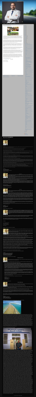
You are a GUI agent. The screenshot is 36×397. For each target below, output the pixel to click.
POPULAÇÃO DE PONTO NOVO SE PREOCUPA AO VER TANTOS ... (28, 66)
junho (25, 40)
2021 (25, 29)
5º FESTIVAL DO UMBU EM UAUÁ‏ (28, 107)
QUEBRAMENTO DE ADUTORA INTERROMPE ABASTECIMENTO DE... (28, 61)
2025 (25, 26)
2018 (25, 31)
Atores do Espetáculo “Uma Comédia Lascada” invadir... (28, 113)
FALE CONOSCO (10, 23)
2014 (25, 34)
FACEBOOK (14, 23)
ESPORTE (7, 23)
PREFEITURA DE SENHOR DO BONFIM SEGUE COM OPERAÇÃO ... (28, 76)
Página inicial (13, 75)
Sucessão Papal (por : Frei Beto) (28, 67)
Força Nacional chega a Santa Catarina (28, 106)
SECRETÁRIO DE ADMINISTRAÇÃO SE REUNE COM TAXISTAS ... (28, 116)
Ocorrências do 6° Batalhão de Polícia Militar (29, 48)
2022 (25, 28)
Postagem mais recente (6, 75)
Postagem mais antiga (20, 75)
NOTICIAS (4, 23)
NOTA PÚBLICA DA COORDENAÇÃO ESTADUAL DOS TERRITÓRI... (28, 64)
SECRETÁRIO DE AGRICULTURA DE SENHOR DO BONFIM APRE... (28, 57)
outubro (25, 37)
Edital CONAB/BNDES (27, 63)
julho (25, 39)
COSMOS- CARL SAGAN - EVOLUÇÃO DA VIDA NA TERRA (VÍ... (28, 103)
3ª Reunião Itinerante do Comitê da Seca (28, 89)
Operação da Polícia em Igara (27, 65)
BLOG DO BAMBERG (8, 137)
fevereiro (26, 43)
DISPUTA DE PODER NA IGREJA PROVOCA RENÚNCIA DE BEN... (29, 101)
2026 (25, 25)
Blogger (21, 395)
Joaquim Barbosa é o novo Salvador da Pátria (29, 70)
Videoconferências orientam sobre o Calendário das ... (28, 93)
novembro (26, 36)
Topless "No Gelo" (26, 104)
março (25, 42)
